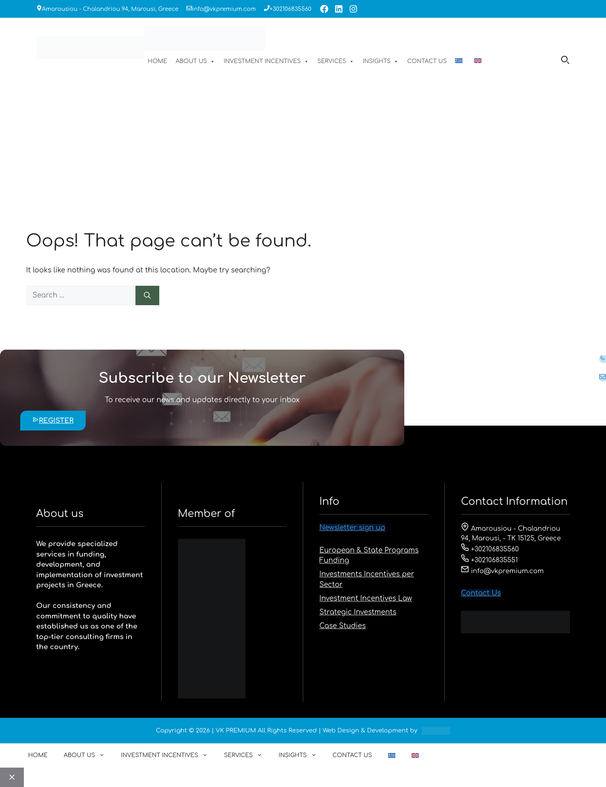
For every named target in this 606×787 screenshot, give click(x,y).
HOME (157, 61)
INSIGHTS (381, 61)
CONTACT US (427, 61)
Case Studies (342, 626)
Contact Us (481, 593)
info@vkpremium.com (223, 9)
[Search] (147, 295)
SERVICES (335, 61)
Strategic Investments (357, 612)
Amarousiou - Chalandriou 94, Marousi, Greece (110, 9)
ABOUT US (195, 61)
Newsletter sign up (352, 528)
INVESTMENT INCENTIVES (266, 61)
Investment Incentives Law (365, 598)
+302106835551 (489, 560)
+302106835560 (291, 9)
